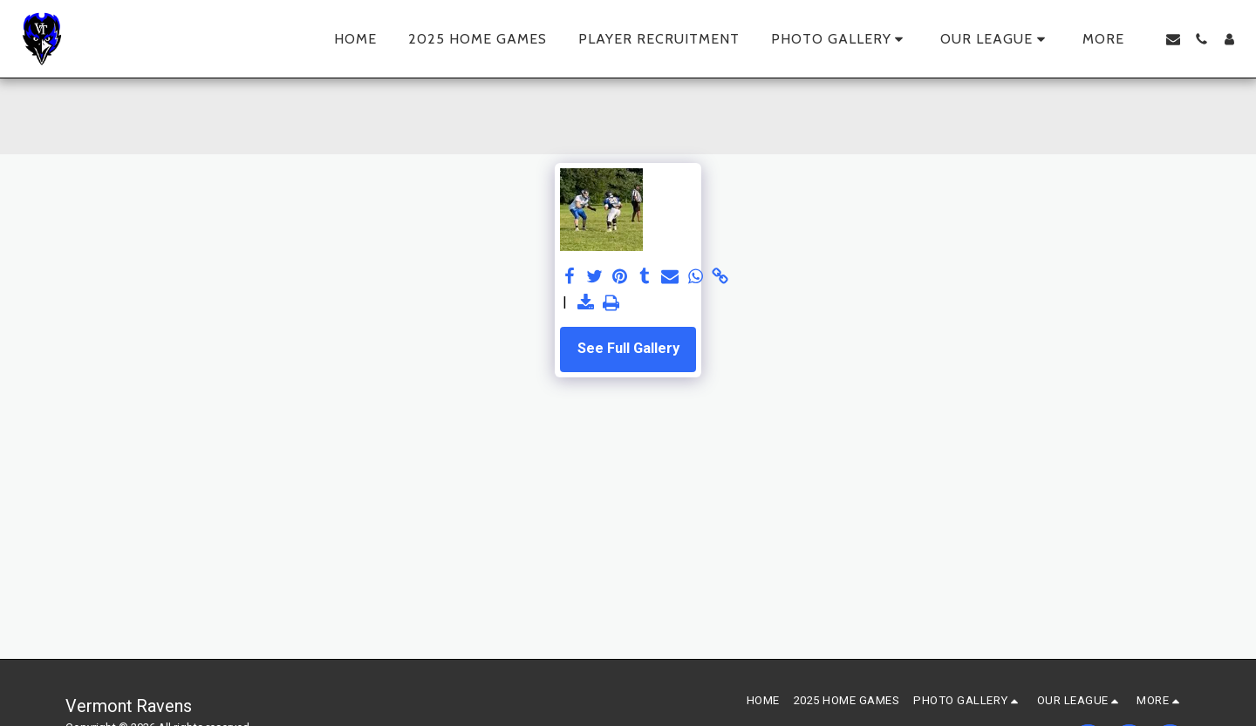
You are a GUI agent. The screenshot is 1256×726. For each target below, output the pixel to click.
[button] (840, 39)
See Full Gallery (628, 348)
